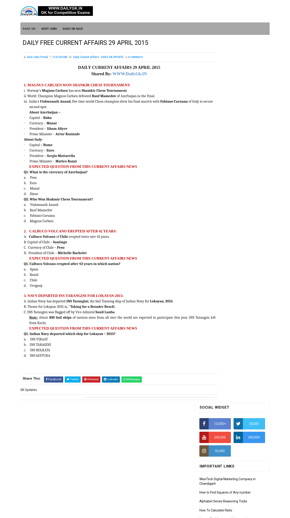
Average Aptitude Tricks (216, 199)
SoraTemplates (135, 512)
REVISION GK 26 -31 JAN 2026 (242, 283)
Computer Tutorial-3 (213, 418)
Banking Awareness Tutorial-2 (220, 471)
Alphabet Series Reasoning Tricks (223, 137)
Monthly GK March (212, 365)
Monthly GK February (214, 371)
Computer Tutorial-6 (213, 437)
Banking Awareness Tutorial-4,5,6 (223, 484)
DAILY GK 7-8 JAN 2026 (237, 301)
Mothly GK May (209, 352)
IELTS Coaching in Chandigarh (220, 221)
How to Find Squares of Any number (225, 128)
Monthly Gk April (210, 358)
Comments (135, 57)
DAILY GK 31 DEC (211, 320)
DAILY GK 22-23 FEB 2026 (239, 246)
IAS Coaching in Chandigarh (219, 217)
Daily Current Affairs (86, 57)
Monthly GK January (213, 378)
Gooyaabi (175, 512)
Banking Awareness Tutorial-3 (220, 477)
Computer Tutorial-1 (213, 405)
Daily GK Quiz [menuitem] (73, 27)
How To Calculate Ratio (215, 146)
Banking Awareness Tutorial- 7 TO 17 (225, 490)
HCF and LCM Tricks (213, 190)
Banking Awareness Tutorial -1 (221, 464)
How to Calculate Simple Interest (222, 173)
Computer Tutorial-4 (213, 424)
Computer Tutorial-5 (213, 431)
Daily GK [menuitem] (29, 27)
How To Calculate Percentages (221, 181)
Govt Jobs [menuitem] (49, 27)
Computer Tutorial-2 (213, 411)
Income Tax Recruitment (216, 208)
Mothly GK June (210, 345)
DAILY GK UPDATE (112, 57)
